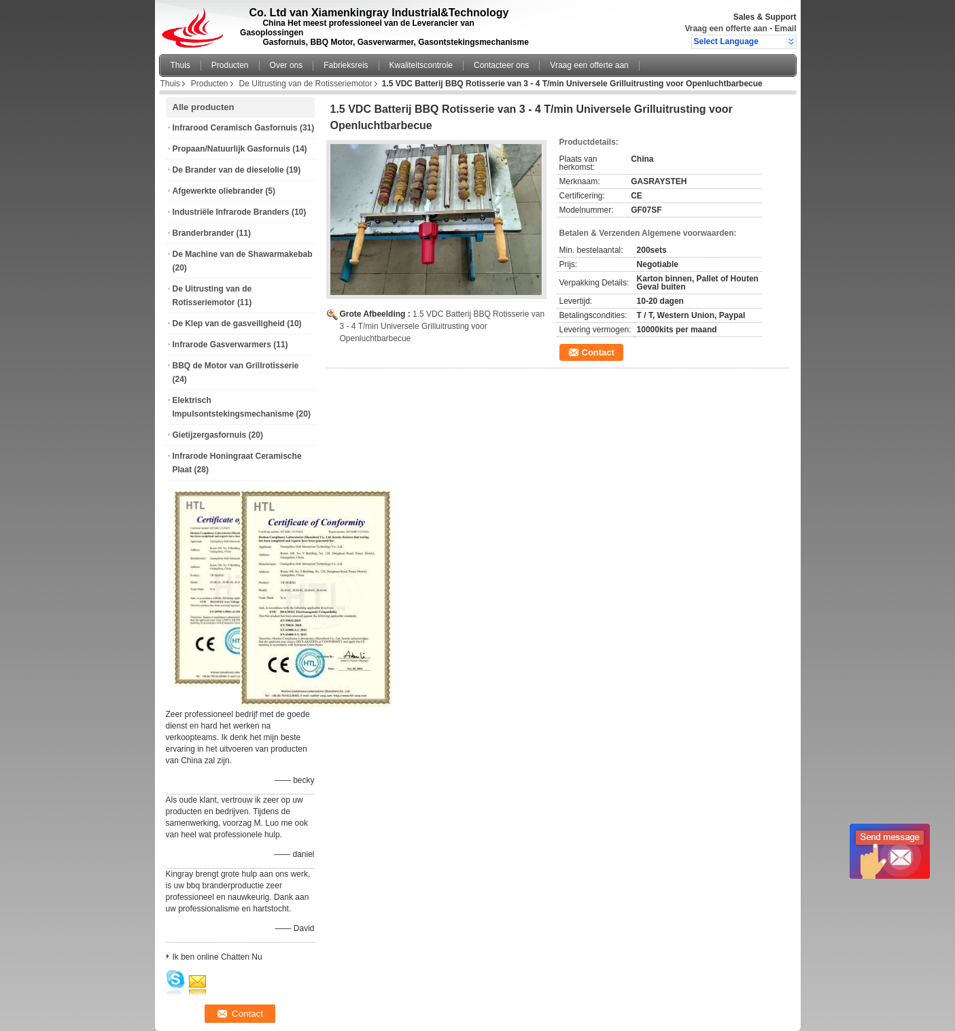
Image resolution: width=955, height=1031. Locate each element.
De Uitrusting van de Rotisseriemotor (305, 83)
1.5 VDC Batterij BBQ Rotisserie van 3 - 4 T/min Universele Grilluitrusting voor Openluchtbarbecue (442, 326)
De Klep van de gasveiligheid (229, 323)
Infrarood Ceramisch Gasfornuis (235, 128)
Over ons (286, 65)
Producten (230, 65)
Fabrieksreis (346, 65)
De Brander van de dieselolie (228, 170)
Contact (598, 352)
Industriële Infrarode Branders (231, 212)
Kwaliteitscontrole (421, 65)
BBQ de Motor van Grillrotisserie (236, 365)
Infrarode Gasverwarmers (222, 344)
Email (785, 28)
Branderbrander (204, 233)
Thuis (180, 65)
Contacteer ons (501, 65)
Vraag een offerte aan (725, 28)
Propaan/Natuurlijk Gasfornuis (231, 149)
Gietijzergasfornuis (210, 435)
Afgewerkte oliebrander (218, 191)
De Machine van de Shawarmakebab (243, 254)
